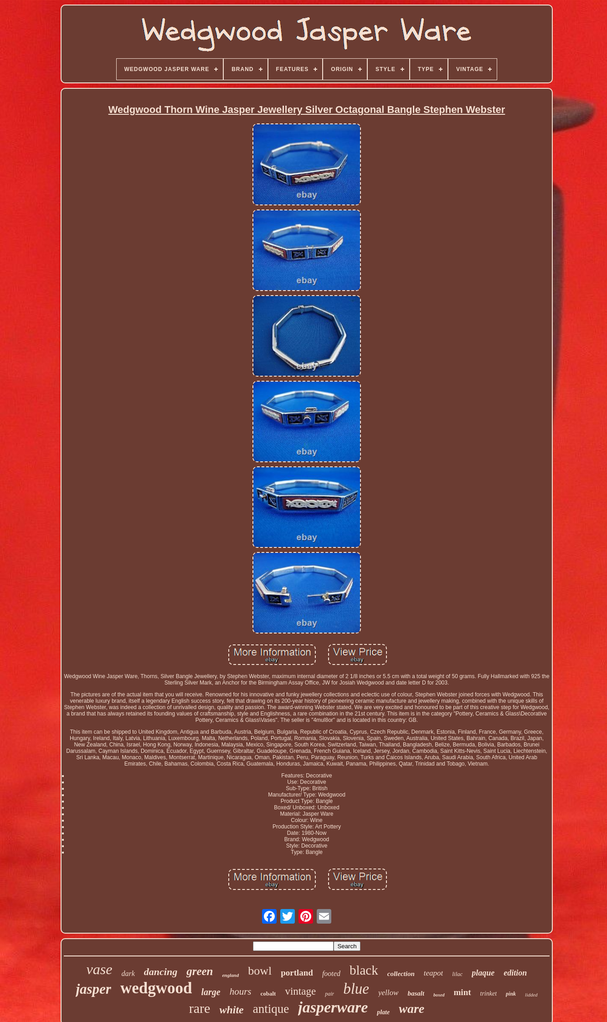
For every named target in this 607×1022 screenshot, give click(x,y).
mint (462, 992)
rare (200, 1008)
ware (411, 1009)
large (210, 992)
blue (356, 989)
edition (515, 972)
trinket (488, 993)
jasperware (333, 1007)
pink (511, 994)
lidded (531, 994)
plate (383, 1012)
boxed (438, 994)
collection (401, 973)
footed (331, 973)
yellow (388, 992)
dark (127, 973)
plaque (483, 972)
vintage (300, 991)
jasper (93, 989)
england (230, 975)
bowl (260, 970)
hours (241, 991)
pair (329, 994)
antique (271, 1009)
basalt (415, 993)
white (231, 1010)
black (364, 970)
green (199, 971)
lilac (457, 974)
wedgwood (156, 988)
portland (297, 972)
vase (100, 969)
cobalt (268, 993)
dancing (160, 971)
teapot (433, 973)
